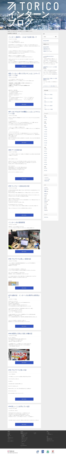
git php (45, 187)
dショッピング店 (24, 440)
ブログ (8, 436)
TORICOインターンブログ (47, 51)
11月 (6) (45, 129)
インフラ (45, 204)
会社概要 (9, 434)
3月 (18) (45, 117)
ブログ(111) (46, 177)
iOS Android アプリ (24, 434)
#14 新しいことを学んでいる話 (18, 406)
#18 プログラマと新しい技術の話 (19, 259)
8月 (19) (45, 136)
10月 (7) (45, 131)
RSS (45, 217)
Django (45, 210)
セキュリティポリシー (11, 441)
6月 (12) (45, 157)
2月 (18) (45, 142)
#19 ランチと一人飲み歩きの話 (18, 186)
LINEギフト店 (23, 441)
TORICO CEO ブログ (46, 48)
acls (45, 195)
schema (45, 201)
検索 (56, 36)
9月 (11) (45, 168)
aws (45, 193)
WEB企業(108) (46, 180)
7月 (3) (45, 138)
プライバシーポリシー (11, 440)
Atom (47, 217)
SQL (45, 191)
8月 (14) (45, 153)
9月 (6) (45, 123)
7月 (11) (45, 155)
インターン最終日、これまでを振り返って (22, 37)
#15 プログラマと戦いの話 (17, 370)
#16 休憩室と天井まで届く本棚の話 (20, 333)
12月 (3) (45, 127)
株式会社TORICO (46, 40)
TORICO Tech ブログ (46, 49)
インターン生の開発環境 (16, 222)
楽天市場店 (23, 436)
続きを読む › (24, 66)
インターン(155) (47, 179)
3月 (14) (45, 140)
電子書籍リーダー (24, 435)
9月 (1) (45, 151)
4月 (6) (45, 162)
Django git (45, 189)
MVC (45, 207)
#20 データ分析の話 (15, 150)
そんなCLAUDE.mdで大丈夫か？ (48, 56)
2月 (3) (45, 119)
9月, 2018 (19, 33)
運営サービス (9, 435)
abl (44, 198)
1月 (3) (45, 145)
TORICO (11, 452)
